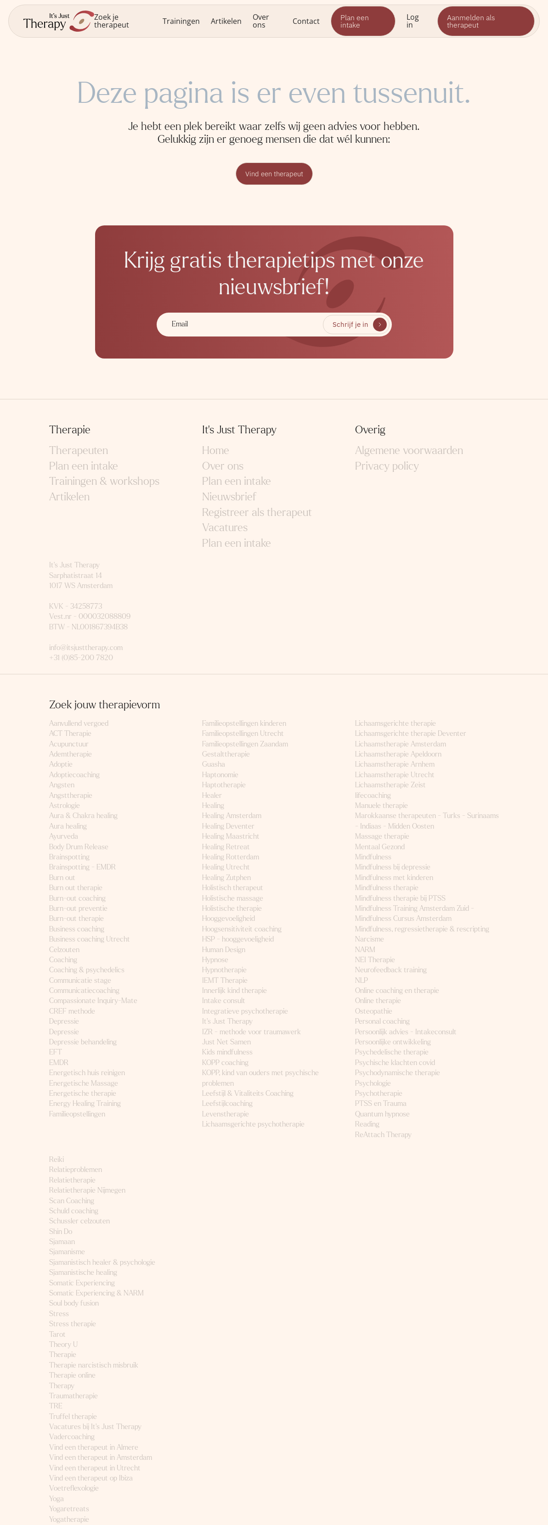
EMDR (58, 1063)
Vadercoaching (72, 1437)
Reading (367, 1124)
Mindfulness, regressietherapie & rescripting (422, 929)
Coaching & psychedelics (86, 970)
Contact (306, 21)
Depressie (64, 1022)
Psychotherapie (378, 1094)
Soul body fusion (74, 1303)
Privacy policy (387, 466)
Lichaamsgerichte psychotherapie (253, 1124)
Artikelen (226, 21)
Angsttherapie (70, 796)
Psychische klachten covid (395, 1063)
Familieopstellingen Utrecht (243, 734)
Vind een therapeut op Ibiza (91, 1478)
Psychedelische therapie (392, 1052)
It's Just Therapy (227, 1022)
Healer (212, 796)
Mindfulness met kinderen (394, 878)
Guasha (213, 764)
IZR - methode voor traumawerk (251, 1032)
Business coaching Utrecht (89, 939)
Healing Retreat (226, 847)
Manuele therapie (381, 806)
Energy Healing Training (85, 1104)
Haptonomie (220, 775)
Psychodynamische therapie (397, 1073)
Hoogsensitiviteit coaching (242, 929)
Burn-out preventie (78, 909)
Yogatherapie (69, 1520)
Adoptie (61, 764)
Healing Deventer (228, 826)
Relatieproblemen (75, 1170)
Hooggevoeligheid (228, 919)
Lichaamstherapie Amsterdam (400, 744)
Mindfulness (373, 857)
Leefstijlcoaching (227, 1104)
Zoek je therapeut (111, 20)
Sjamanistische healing (83, 1273)
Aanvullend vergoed (78, 724)
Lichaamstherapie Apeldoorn (398, 754)
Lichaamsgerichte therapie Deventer (410, 734)
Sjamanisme (67, 1252)
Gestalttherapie (226, 754)
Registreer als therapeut (257, 513)
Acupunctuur (69, 744)
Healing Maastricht (231, 837)
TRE (55, 1406)
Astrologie (64, 806)
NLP (361, 981)
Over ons (261, 20)
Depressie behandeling (83, 1042)
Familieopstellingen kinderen (244, 724)
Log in (413, 20)
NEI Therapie (375, 960)
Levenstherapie (225, 1114)
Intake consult (223, 1001)
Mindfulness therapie (386, 888)
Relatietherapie (72, 1180)
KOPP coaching (225, 1063)
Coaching (63, 960)
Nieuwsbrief (229, 497)
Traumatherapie (73, 1396)
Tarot (57, 1335)
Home (215, 451)
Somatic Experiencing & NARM (96, 1293)
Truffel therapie (73, 1417)
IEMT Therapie (225, 981)
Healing (213, 806)
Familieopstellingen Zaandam (245, 744)
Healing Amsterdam (231, 816)
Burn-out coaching (77, 899)
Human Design (223, 950)
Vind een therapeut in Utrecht (95, 1468)
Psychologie (373, 1084)
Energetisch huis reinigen (87, 1073)
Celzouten (64, 950)
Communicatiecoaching (84, 991)
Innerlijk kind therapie (234, 991)
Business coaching (76, 929)
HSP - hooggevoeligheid (238, 939)
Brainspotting (69, 857)
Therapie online (72, 1375)
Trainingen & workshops (104, 482)
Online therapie (378, 1001)
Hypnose (215, 960)
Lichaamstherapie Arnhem (395, 764)
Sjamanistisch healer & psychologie (102, 1263)
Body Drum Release (78, 847)
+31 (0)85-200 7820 (81, 658)
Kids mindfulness (227, 1052)
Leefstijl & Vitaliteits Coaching (248, 1094)
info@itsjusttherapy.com (86, 648)
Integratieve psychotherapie (245, 1011)
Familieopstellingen (77, 1114)
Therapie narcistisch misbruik (93, 1365)
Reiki (56, 1160)
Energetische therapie (82, 1094)
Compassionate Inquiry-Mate (93, 1001)
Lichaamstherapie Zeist (390, 785)
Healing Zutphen (226, 878)
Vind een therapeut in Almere (93, 1448)
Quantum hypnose (382, 1114)
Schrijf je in (350, 325)
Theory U (63, 1345)
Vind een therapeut (274, 174)
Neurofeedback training (391, 970)
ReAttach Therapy (383, 1135)
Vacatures (225, 528)
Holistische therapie (232, 909)
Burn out (62, 878)
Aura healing (68, 826)
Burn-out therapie (76, 919)
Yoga (56, 1499)
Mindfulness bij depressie (392, 867)
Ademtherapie (70, 754)
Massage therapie (382, 837)
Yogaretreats (69, 1509)
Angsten (61, 785)
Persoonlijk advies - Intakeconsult (406, 1032)
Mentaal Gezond (380, 847)
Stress (59, 1314)
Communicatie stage (80, 981)
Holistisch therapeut (232, 888)
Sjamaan (62, 1242)
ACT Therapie (70, 734)
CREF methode (72, 1011)
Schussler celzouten (79, 1221)
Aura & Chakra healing (83, 816)
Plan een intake (354, 21)
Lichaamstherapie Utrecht (395, 775)
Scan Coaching (71, 1201)
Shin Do (60, 1232)
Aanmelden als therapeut (471, 21)
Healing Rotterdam (230, 857)
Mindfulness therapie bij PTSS (400, 899)
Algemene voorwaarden (409, 451)
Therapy (61, 1386)
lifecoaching (373, 796)
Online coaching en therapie (397, 991)
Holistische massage (232, 899)
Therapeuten (78, 451)
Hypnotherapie (224, 970)
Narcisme (369, 939)
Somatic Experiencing (82, 1283)
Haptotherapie (224, 785)
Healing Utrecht (226, 867)
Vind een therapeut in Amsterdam (100, 1458)
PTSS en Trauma (381, 1104)
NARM (365, 950)
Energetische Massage (83, 1084)
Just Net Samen (226, 1042)
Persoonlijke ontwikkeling (393, 1042)
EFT (55, 1052)
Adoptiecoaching (74, 775)
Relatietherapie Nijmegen (87, 1190)
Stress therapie (72, 1324)
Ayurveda (63, 837)
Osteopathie (373, 1011)
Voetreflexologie (74, 1488)
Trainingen (181, 21)
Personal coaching (382, 1022)
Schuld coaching (73, 1211)
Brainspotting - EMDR (82, 867)
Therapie (62, 1355)
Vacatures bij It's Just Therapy (95, 1427)
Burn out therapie (75, 888)
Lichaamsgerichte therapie (395, 724)
